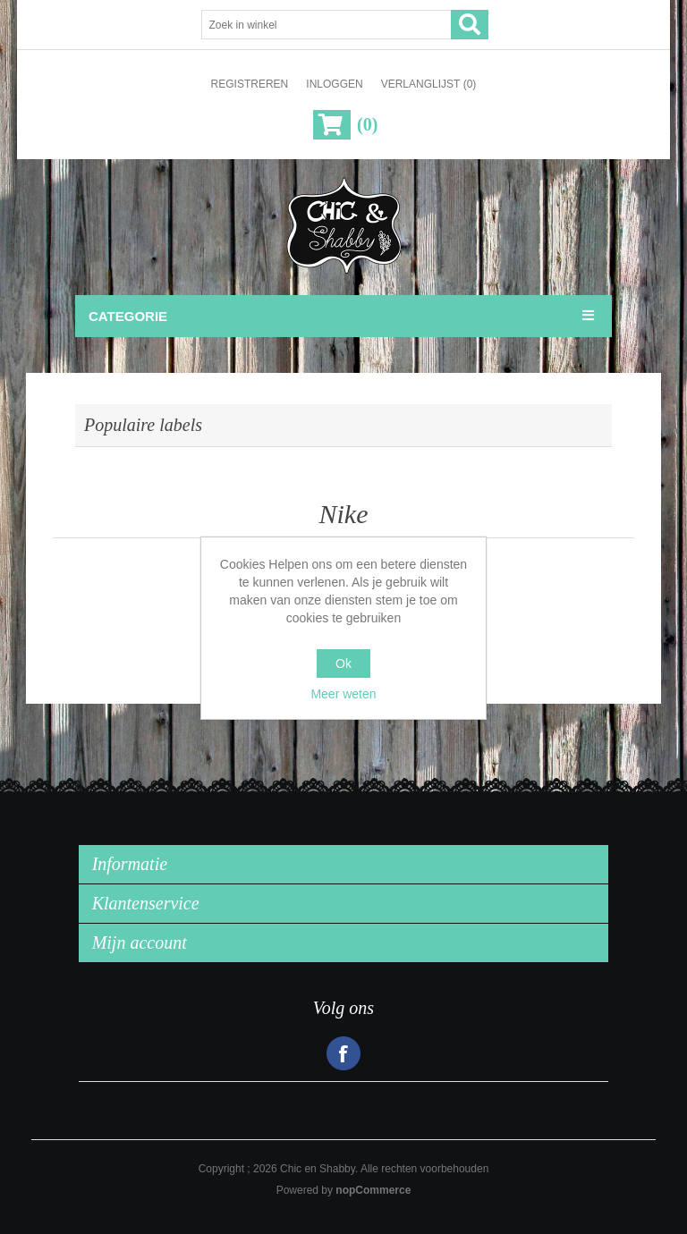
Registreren (250, 84)
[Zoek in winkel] (326, 24)
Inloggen (334, 84)
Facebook (343, 1053)
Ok (343, 663)
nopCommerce (373, 1190)
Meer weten (343, 694)
